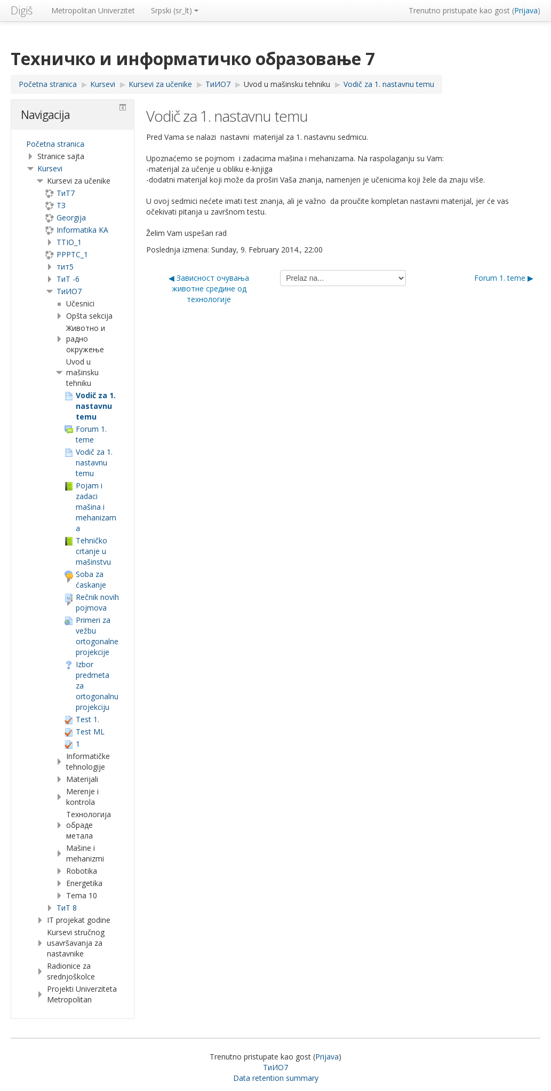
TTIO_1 (69, 242)
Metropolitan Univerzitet (93, 10)
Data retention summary (275, 1078)
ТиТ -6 (68, 279)
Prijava (526, 10)
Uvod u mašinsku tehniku (287, 84)
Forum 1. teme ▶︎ (503, 278)
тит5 (65, 267)
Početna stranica (55, 144)
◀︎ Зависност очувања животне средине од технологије (209, 288)
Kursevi (49, 168)
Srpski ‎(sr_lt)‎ (174, 10)
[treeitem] (72, 144)
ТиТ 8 (67, 908)
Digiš (22, 10)
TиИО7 (69, 291)
